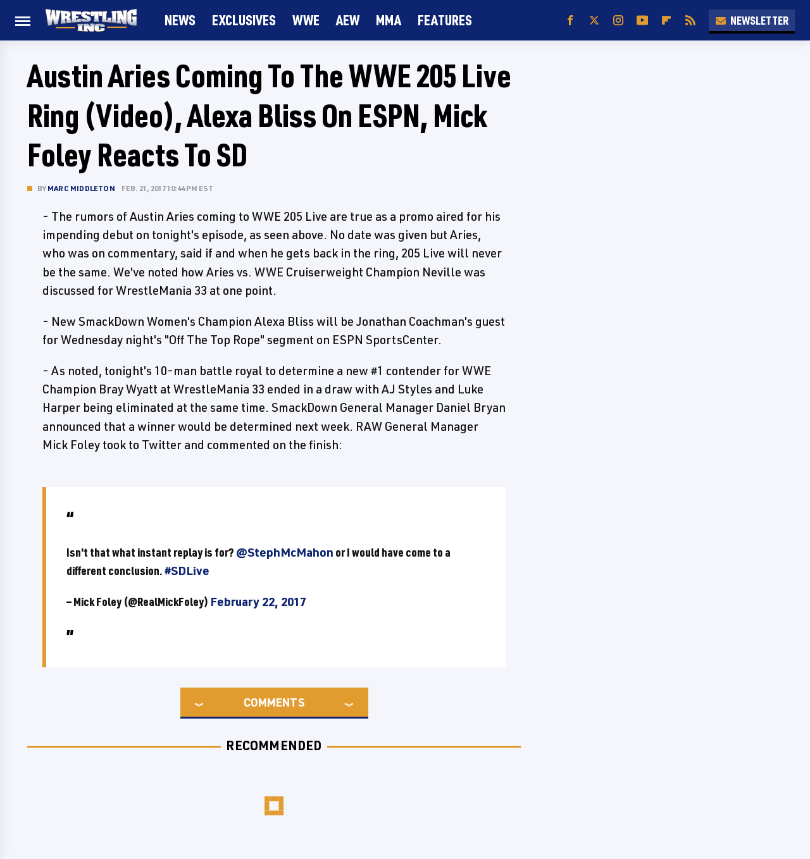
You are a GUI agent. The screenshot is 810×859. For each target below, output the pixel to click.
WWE (306, 19)
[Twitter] (594, 20)
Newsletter (751, 20)
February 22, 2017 (258, 601)
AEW (347, 19)
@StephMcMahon (284, 552)
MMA (388, 19)
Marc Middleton (81, 188)
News (180, 19)
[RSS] (690, 20)
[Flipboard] (666, 20)
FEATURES (445, 19)
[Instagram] (618, 20)
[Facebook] (570, 20)
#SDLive (187, 570)
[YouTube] (642, 20)
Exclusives (244, 19)
